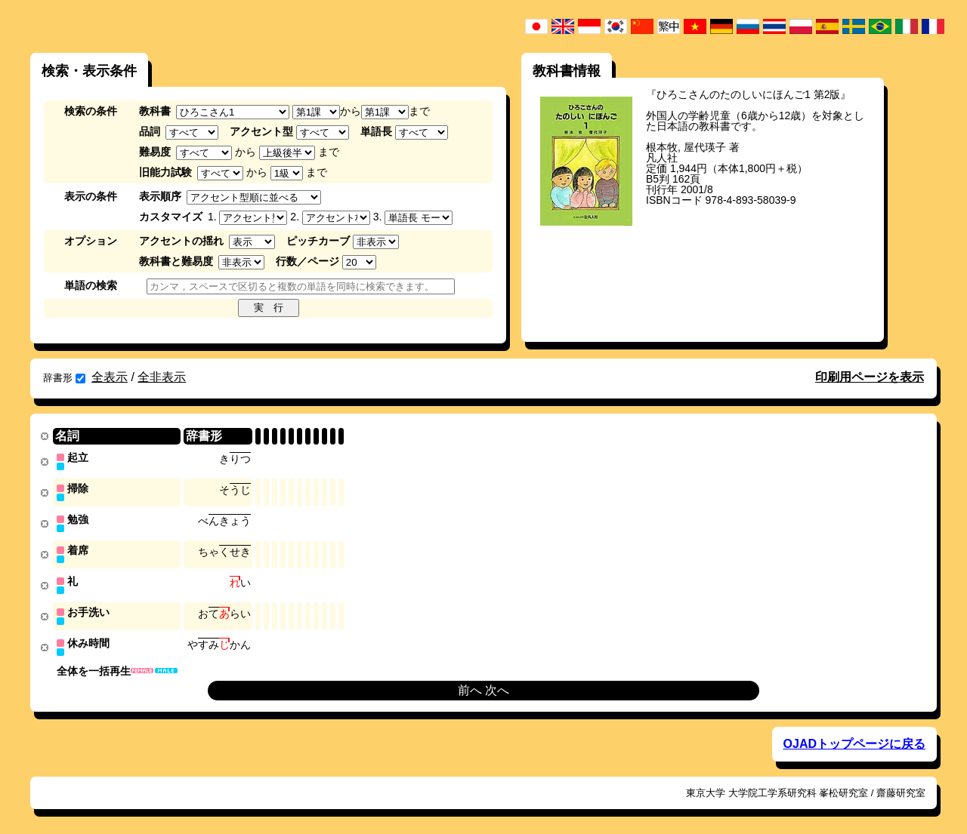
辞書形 (64, 377)
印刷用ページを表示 (869, 377)
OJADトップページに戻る (854, 738)
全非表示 (161, 377)
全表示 (109, 377)
